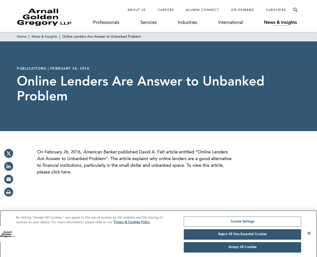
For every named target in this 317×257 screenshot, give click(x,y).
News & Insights (280, 22)
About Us (137, 10)
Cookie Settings (242, 223)
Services (148, 22)
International (230, 22)
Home (21, 36)
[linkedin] (8, 166)
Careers (166, 10)
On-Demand (242, 10)
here (65, 172)
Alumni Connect (202, 10)
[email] (8, 179)
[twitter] (8, 153)
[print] (8, 192)
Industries (187, 22)
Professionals (106, 22)
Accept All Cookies (242, 248)
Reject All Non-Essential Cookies (242, 235)
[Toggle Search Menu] (295, 10)
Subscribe (276, 10)
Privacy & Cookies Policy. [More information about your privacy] (132, 224)
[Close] (309, 234)
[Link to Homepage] (53, 17)
